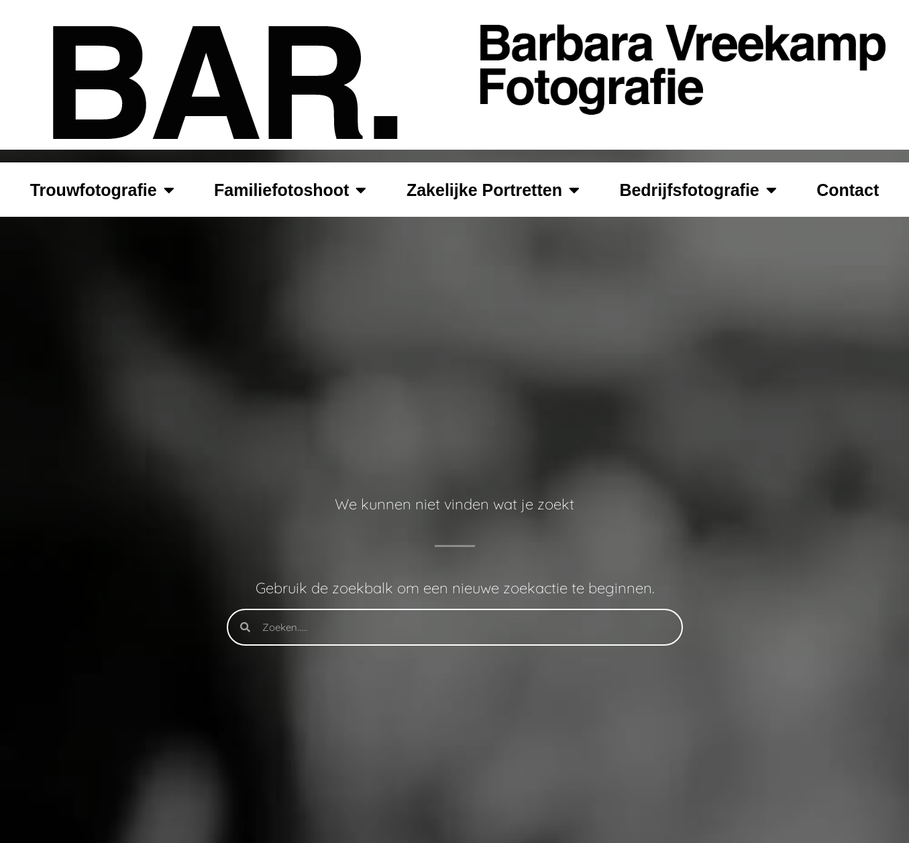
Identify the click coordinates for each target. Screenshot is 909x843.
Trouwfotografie (102, 190)
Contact (847, 190)
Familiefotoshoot (290, 190)
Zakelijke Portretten (493, 190)
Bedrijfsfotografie (697, 190)
